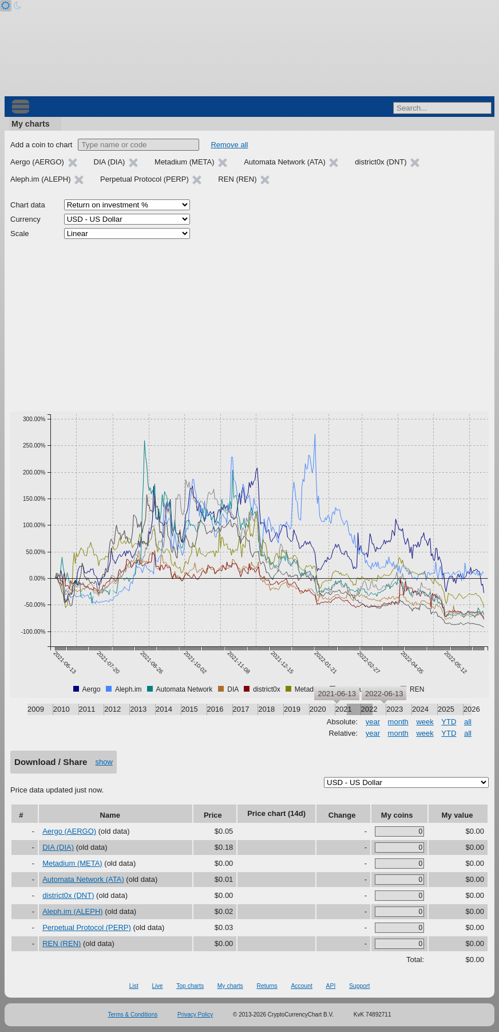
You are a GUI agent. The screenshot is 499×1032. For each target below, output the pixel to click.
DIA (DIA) (58, 847)
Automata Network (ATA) (83, 879)
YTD (448, 721)
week (424, 721)
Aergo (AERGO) (69, 831)
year (373, 721)
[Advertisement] (249, 325)
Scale (19, 233)
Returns (266, 986)
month (398, 721)
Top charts (190, 986)
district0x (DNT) (68, 895)
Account (301, 986)
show (104, 762)
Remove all (229, 144)
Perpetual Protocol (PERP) (86, 927)
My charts (30, 123)
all (468, 721)
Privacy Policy (195, 1014)
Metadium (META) (72, 863)
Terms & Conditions (133, 1014)
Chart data (27, 205)
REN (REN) (61, 943)
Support (359, 986)
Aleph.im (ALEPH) (72, 911)
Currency (25, 219)
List (133, 986)
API (331, 986)
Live (157, 986)
